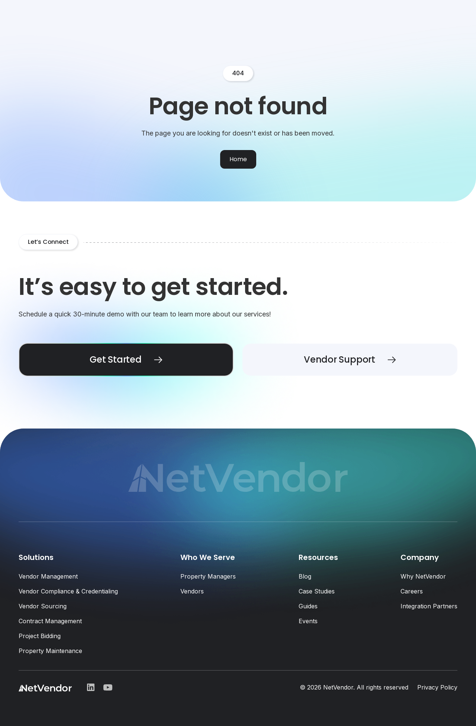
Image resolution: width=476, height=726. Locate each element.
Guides (308, 606)
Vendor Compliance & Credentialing (68, 591)
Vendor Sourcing (43, 606)
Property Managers (208, 576)
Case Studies (317, 591)
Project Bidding (40, 636)
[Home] (238, 159)
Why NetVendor (423, 576)
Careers (412, 591)
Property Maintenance (50, 651)
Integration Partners (429, 606)
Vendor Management (48, 576)
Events (308, 621)
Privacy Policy (437, 687)
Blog (305, 576)
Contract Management (50, 621)
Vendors (192, 591)
